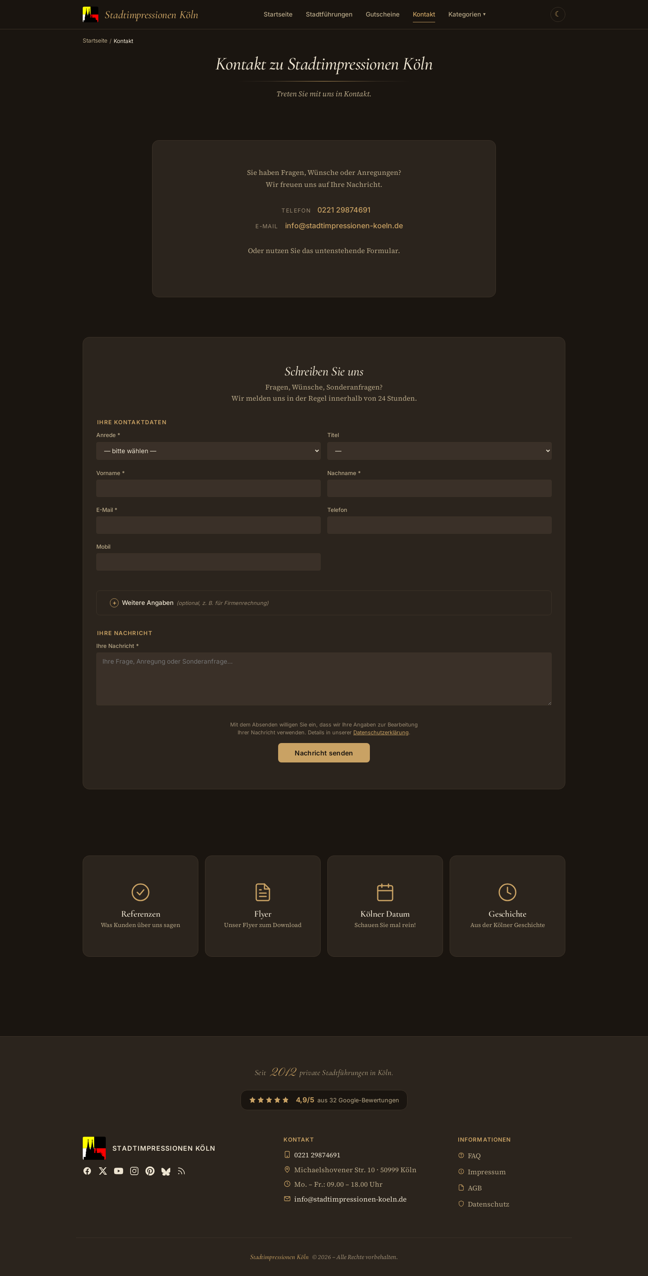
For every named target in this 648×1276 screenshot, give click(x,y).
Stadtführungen (329, 14)
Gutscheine (383, 14)
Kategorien (467, 14)
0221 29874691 (343, 209)
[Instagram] (134, 1171)
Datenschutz (483, 1204)
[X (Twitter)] (102, 1171)
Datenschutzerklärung (381, 732)
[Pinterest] (150, 1171)
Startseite (278, 14)
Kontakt (424, 14)
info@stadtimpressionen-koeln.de (344, 225)
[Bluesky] (165, 1171)
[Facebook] (87, 1171)
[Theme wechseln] (557, 14)
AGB (470, 1188)
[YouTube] (118, 1171)
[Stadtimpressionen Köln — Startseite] (140, 14)
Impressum (482, 1172)
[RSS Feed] (181, 1171)
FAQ (469, 1156)
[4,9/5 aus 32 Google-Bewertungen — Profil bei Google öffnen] (324, 1100)
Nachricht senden (324, 753)
